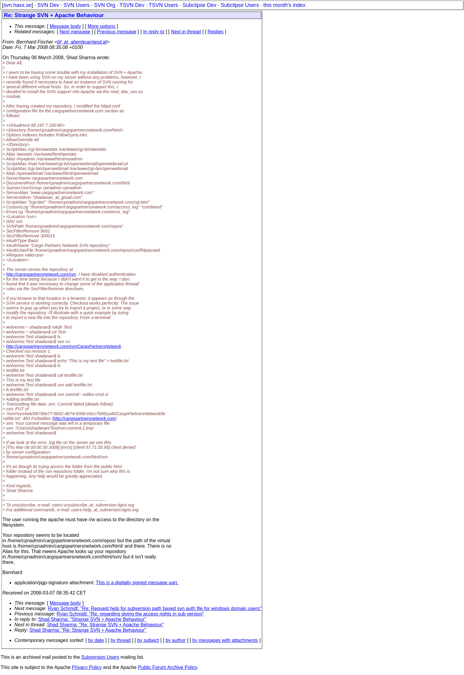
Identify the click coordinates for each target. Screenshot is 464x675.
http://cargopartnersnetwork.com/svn (41, 274)
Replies (215, 31)
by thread (121, 640)
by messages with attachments (225, 640)
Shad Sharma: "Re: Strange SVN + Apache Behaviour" (105, 624)
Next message (74, 31)
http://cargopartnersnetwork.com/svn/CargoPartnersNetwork (63, 346)
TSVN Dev (132, 5)
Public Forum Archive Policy (167, 667)
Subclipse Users (240, 5)
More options (102, 26)
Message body (65, 26)
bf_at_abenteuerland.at (82, 41)
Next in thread (186, 31)
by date (96, 640)
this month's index (284, 5)
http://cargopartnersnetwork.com (84, 418)
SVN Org (104, 5)
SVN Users (76, 5)
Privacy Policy (87, 667)
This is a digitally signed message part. (137, 582)
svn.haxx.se (18, 5)
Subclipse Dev (199, 5)
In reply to (153, 31)
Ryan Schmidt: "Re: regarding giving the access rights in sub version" (130, 613)
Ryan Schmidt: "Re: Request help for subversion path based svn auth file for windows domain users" (154, 608)
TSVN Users (163, 5)
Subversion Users (100, 657)
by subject (148, 640)
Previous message (117, 31)
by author (175, 640)
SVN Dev (48, 5)
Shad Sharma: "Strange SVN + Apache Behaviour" (92, 619)
